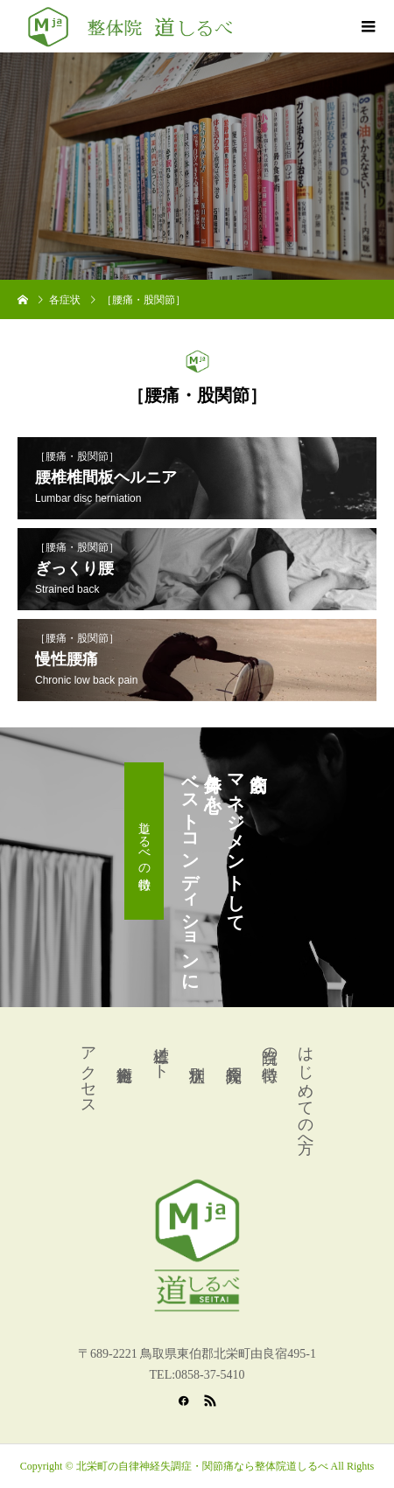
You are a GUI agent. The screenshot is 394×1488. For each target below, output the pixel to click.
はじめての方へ (305, 1090)
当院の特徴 (269, 1046)
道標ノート (161, 1054)
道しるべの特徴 (144, 841)
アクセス (88, 1072)
